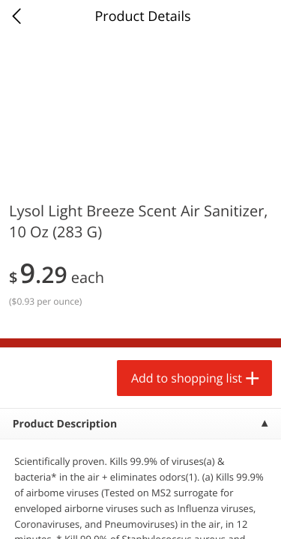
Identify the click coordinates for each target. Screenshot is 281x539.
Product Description (65, 424)
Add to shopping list (186, 378)
